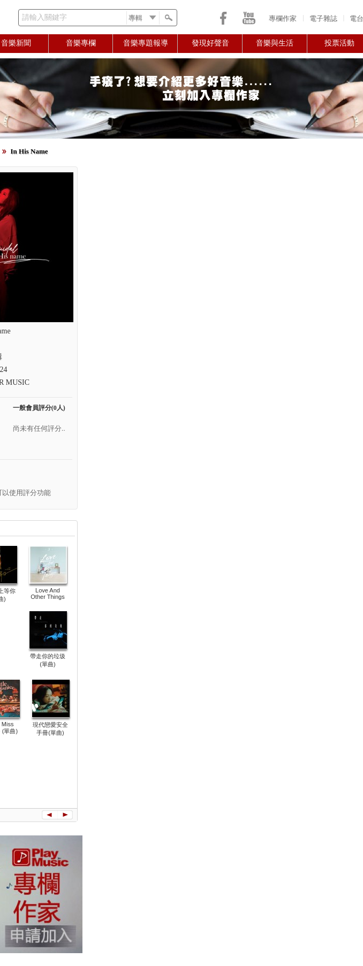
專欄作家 (283, 18)
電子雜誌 (323, 18)
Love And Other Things (47, 593)
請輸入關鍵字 (44, 17)
